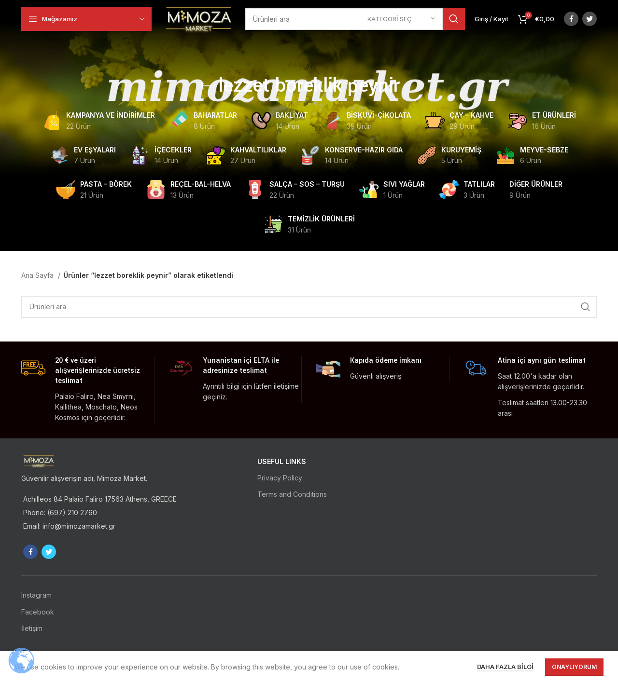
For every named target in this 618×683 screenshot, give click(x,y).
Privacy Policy (279, 478)
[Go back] (206, 86)
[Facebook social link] (571, 19)
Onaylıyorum (574, 666)
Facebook (37, 612)
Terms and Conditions (292, 494)
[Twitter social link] (589, 19)
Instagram (36, 595)
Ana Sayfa (38, 275)
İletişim (31, 628)
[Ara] (355, 19)
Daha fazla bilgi (505, 666)
